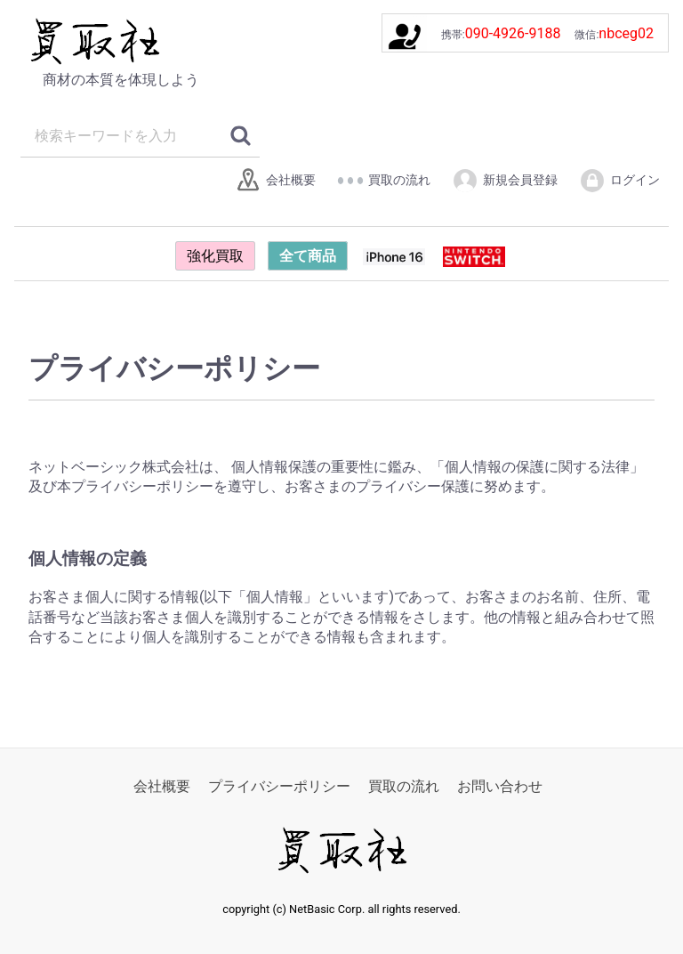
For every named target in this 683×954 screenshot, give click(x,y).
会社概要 (275, 180)
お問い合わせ (499, 786)
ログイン (619, 180)
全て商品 (307, 255)
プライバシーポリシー (279, 786)
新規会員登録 (505, 180)
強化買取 (215, 255)
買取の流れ (383, 180)
